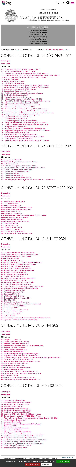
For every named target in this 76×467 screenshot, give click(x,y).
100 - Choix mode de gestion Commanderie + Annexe (19, 166)
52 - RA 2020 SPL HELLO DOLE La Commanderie (18, 262)
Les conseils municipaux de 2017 (38, 43)
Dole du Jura (5, 49)
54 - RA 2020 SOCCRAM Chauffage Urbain (15, 266)
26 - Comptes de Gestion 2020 (11, 340)
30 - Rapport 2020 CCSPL (10, 348)
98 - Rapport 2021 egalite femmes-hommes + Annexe (19, 162)
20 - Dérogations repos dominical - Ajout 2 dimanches (19, 438)
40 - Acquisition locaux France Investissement (16, 367)
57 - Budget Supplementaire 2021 (12, 276)
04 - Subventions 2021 (8, 406)
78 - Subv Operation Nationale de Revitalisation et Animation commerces (25, 318)
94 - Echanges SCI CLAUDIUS (11, 229)
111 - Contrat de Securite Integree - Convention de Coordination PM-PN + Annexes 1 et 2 (30, 75)
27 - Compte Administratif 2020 (11, 342)
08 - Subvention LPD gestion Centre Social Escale (17, 414)
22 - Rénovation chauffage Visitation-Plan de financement (20, 442)
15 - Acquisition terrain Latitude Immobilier (15, 428)
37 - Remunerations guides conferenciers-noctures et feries (20, 361)
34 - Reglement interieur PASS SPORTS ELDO (16, 356)
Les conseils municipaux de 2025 (38, 31)
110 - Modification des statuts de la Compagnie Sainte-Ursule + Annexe (24, 73)
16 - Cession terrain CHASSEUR (11, 430)
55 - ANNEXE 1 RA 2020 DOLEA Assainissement (17, 270)
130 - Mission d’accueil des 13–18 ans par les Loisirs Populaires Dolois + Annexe (27, 113)
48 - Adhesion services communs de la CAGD (16, 254)
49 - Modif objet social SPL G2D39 (12, 256)
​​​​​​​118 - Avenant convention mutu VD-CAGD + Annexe (18, 89)
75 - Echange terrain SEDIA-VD (11, 312)
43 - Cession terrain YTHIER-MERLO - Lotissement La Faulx (21, 373)
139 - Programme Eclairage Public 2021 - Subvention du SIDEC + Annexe (25, 131)
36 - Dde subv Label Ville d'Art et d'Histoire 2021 (17, 359)
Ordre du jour (5, 61)
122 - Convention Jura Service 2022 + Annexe (16, 97)
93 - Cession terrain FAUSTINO (11, 227)
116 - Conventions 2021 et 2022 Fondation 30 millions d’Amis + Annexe (25, 85)
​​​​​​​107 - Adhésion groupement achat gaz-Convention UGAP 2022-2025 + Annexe (27, 180)
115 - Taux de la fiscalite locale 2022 (13, 83)
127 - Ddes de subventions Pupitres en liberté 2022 (18, 107)
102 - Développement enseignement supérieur (16, 170)
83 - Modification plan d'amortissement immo (16, 207)
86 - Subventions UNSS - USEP (11, 213)
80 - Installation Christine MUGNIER (13, 201)
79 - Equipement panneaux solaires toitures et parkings (19, 320)
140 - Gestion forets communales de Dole (15, 133)
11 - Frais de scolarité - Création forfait (13, 420)
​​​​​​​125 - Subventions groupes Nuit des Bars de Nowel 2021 (19, 103)
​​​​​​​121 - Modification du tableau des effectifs (14, 95)
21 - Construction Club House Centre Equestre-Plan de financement (23, 440)
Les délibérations (39, 49)
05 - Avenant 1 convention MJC (11, 408)
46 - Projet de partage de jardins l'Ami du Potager (17, 379)
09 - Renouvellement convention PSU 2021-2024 (18, 416)
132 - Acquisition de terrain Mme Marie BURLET (17, 117)
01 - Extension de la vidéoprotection (13, 400)
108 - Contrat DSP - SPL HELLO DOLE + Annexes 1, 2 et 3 (20, 69)
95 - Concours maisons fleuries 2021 (13, 231)
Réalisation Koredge (68, 457)
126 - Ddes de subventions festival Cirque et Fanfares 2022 (20, 105)
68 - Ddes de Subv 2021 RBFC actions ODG (15, 298)
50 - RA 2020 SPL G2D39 (10, 258)
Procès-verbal (5, 63)
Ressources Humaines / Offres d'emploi (15, 458)
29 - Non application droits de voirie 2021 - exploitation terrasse (22, 346)
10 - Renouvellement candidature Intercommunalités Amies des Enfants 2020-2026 (29, 418)
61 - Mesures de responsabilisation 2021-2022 (16, 284)
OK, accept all (63, 461)
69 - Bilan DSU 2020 (8, 300)
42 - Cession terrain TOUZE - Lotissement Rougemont (19, 371)
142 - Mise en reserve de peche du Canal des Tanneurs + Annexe (22, 136)
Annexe (35, 254)
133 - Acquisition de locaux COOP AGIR (14, 119)
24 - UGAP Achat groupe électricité (12, 446)
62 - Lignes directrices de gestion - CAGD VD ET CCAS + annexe (22, 286)
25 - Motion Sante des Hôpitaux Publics (14, 448)
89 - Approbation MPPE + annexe (12, 219)
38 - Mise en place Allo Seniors (11, 363)
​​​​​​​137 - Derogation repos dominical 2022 (14, 127)
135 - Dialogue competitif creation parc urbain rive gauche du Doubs (23, 123)
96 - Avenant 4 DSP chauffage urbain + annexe (16, 233)
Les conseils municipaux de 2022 (38, 36)
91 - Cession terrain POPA (9, 223)
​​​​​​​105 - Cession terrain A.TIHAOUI (12, 176)
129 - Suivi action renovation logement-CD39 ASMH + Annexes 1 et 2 (24, 111)
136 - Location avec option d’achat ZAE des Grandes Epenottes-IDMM (24, 125)
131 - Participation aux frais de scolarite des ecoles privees (20, 115)
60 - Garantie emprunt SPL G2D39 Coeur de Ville (17, 282)
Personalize (46, 464)
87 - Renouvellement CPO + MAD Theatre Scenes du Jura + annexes (23, 215)
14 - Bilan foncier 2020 (8, 426)
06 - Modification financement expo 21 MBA (15, 410)
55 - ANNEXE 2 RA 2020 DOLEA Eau (13, 272)
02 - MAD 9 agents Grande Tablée (12, 402)
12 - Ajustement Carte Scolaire (11, 422)
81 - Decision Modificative (9, 203)
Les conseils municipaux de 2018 (38, 41)
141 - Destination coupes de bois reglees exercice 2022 (19, 135)
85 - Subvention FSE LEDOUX (11, 211)
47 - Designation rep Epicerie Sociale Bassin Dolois (18, 252)
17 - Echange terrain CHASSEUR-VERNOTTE (16, 432)
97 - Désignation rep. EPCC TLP (11, 160)
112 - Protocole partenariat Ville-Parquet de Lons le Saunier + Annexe (24, 77)
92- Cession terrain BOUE (9, 225)
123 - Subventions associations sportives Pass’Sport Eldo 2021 (21, 99)
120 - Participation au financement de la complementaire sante (22, 93)
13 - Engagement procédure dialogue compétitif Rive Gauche (21, 424)
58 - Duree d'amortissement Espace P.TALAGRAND (18, 278)
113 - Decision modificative (10, 79)
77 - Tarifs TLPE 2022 (8, 316)
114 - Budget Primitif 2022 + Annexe (13, 81)
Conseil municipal (26, 49)
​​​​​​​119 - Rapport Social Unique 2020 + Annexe (15, 91)
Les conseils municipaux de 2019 (38, 40)
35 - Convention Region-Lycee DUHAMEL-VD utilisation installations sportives (27, 357)
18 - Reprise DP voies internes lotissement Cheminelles (19, 434)
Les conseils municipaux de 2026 (38, 29)
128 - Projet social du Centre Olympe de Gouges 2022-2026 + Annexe (24, 109)
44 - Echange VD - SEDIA (9, 375)
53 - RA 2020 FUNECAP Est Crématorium (15, 264)
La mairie (14, 49)
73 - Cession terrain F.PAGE (10, 308)
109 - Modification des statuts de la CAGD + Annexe (18, 71)
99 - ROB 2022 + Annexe (9, 164)
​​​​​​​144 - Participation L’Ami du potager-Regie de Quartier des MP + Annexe (25, 140)
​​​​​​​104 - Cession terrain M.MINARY (11, 174)
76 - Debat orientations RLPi (10, 314)
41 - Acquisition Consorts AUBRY (12, 369)
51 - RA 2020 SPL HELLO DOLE (12, 260)
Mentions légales (34, 458)
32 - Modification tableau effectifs (12, 352)
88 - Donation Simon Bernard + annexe (14, 217)
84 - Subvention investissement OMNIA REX (16, 209)
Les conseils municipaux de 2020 (38, 38)
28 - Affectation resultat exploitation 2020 (15, 344)
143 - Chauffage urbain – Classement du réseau (16, 138)
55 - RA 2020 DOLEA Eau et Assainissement (16, 268)
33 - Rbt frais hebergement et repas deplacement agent (19, 354)
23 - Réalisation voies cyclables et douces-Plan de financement (22, 444)
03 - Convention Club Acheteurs (12, 404)
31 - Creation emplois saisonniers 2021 (14, 350)
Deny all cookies (32, 464)
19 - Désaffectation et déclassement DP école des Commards (21, 436)
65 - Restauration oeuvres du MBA (12, 292)
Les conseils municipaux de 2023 (38, 34)
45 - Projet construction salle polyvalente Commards (18, 377)
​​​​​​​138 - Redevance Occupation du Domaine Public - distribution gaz (23, 129)
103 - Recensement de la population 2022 (15, 172)
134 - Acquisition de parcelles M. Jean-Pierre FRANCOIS (19, 121)
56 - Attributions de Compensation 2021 (14, 274)
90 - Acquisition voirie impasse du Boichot (15, 221)
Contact (54, 458)
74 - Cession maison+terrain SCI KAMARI (14, 310)
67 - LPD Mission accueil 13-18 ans (12, 296)
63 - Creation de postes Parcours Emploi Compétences (19, 288)
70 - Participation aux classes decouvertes (15, 302)
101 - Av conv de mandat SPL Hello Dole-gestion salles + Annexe (23, 168)
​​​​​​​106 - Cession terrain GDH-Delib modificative (16, 178)
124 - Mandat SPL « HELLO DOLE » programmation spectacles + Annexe (25, 101)
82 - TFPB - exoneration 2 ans (11, 205)
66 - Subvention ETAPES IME (10, 294)
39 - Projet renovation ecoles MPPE (13, 365)
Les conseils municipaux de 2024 (38, 32)
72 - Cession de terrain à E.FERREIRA (13, 306)
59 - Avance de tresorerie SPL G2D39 (13, 280)
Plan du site (45, 458)
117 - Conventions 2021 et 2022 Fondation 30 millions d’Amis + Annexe (25, 87)
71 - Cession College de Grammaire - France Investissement (21, 304)
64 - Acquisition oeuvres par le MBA (13, 290)
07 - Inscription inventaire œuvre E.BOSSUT (15, 412)
